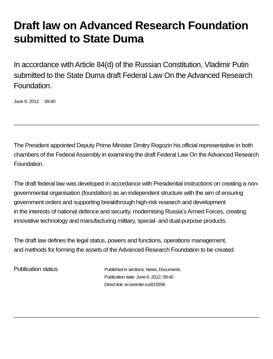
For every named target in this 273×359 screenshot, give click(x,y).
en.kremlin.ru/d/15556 (145, 284)
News (151, 269)
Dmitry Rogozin (152, 145)
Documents (169, 269)
